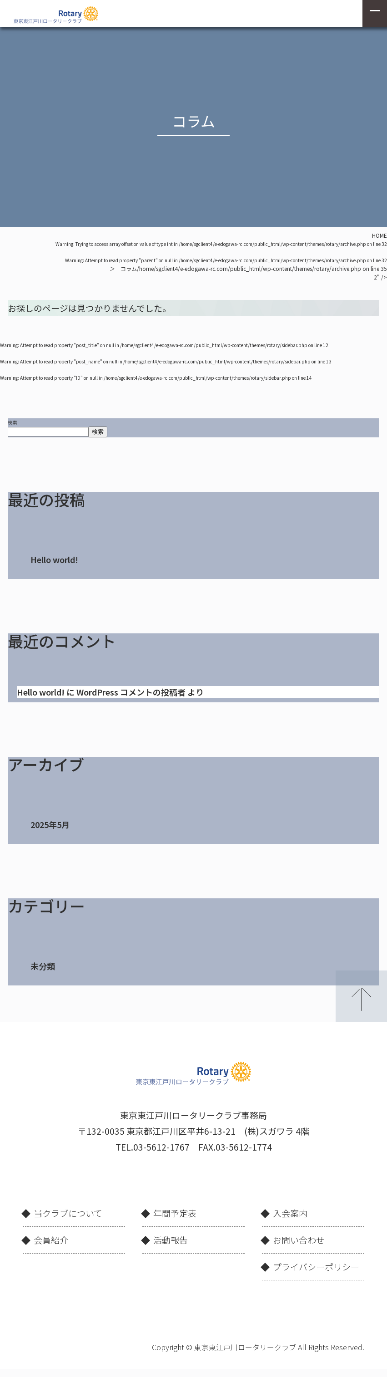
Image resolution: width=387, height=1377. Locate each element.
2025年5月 (50, 824)
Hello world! (54, 559)
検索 (12, 422)
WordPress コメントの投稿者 (131, 692)
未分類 (42, 966)
